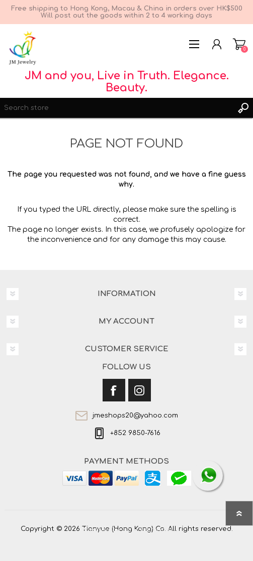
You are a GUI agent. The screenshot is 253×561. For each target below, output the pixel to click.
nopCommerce (147, 529)
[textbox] (116, 108)
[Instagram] (139, 390)
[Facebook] (114, 390)
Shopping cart (239, 44)
